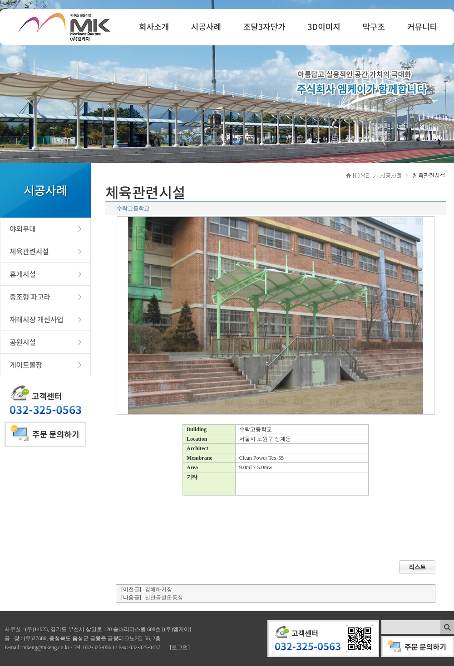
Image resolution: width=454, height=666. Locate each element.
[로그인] (180, 647)
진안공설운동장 (164, 597)
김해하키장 (158, 589)
